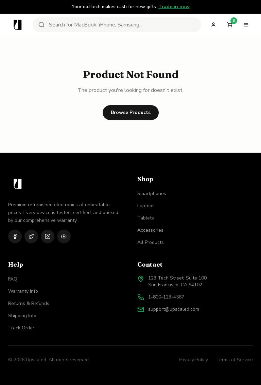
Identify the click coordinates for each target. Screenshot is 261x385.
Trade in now (174, 6)
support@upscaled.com (173, 309)
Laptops (146, 206)
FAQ (12, 279)
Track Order (21, 328)
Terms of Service (234, 360)
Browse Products (131, 112)
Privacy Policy (193, 360)
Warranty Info (23, 291)
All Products (150, 242)
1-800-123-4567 (166, 297)
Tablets (145, 218)
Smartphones (151, 193)
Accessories (150, 230)
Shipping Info (22, 315)
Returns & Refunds (28, 303)
